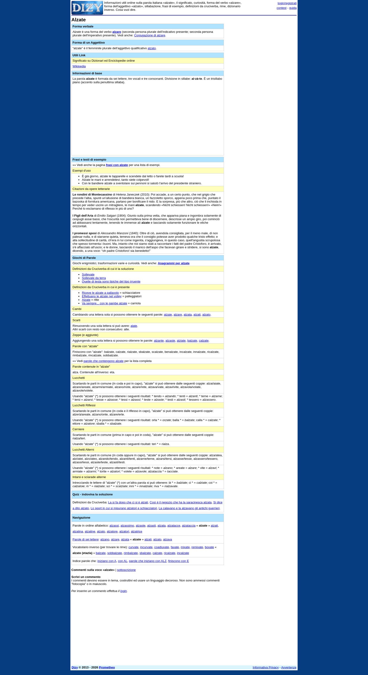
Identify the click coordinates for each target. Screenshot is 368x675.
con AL (122, 561)
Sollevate (88, 274)
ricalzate (169, 553)
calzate (203, 340)
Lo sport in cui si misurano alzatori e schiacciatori (124, 508)
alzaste (170, 340)
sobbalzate (114, 553)
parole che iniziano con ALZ (148, 561)
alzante (159, 340)
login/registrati (287, 3)
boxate (209, 547)
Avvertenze (288, 667)
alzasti (151, 525)
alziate (181, 340)
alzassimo (127, 525)
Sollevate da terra (94, 278)
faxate (175, 547)
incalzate (183, 553)
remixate (197, 547)
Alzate (86, 300)
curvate (133, 547)
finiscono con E (178, 561)
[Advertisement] (261, 87)
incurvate (146, 547)
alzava (167, 539)
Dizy (75, 667)
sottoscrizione (126, 570)
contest (282, 8)
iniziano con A (106, 561)
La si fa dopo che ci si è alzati (128, 502)
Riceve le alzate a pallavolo (100, 292)
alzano (104, 539)
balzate (192, 340)
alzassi (114, 525)
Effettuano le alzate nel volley (102, 296)
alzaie (168, 314)
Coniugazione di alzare (149, 35)
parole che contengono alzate (104, 361)
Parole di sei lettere (86, 539)
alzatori (124, 531)
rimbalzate (131, 553)
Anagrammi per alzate (173, 263)
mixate (185, 547)
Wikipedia (79, 66)
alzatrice (136, 531)
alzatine (90, 531)
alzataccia (189, 525)
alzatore (112, 531)
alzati (196, 314)
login (123, 591)
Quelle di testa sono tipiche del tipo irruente (111, 281)
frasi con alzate (117, 165)
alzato (152, 48)
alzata (188, 314)
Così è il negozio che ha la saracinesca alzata (181, 502)
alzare (116, 32)
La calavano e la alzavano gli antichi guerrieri (189, 508)
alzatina (78, 531)
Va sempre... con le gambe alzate (104, 303)
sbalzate (145, 553)
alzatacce (173, 525)
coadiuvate (161, 547)
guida (293, 8)
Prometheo (107, 667)
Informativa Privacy (266, 667)
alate (133, 326)
